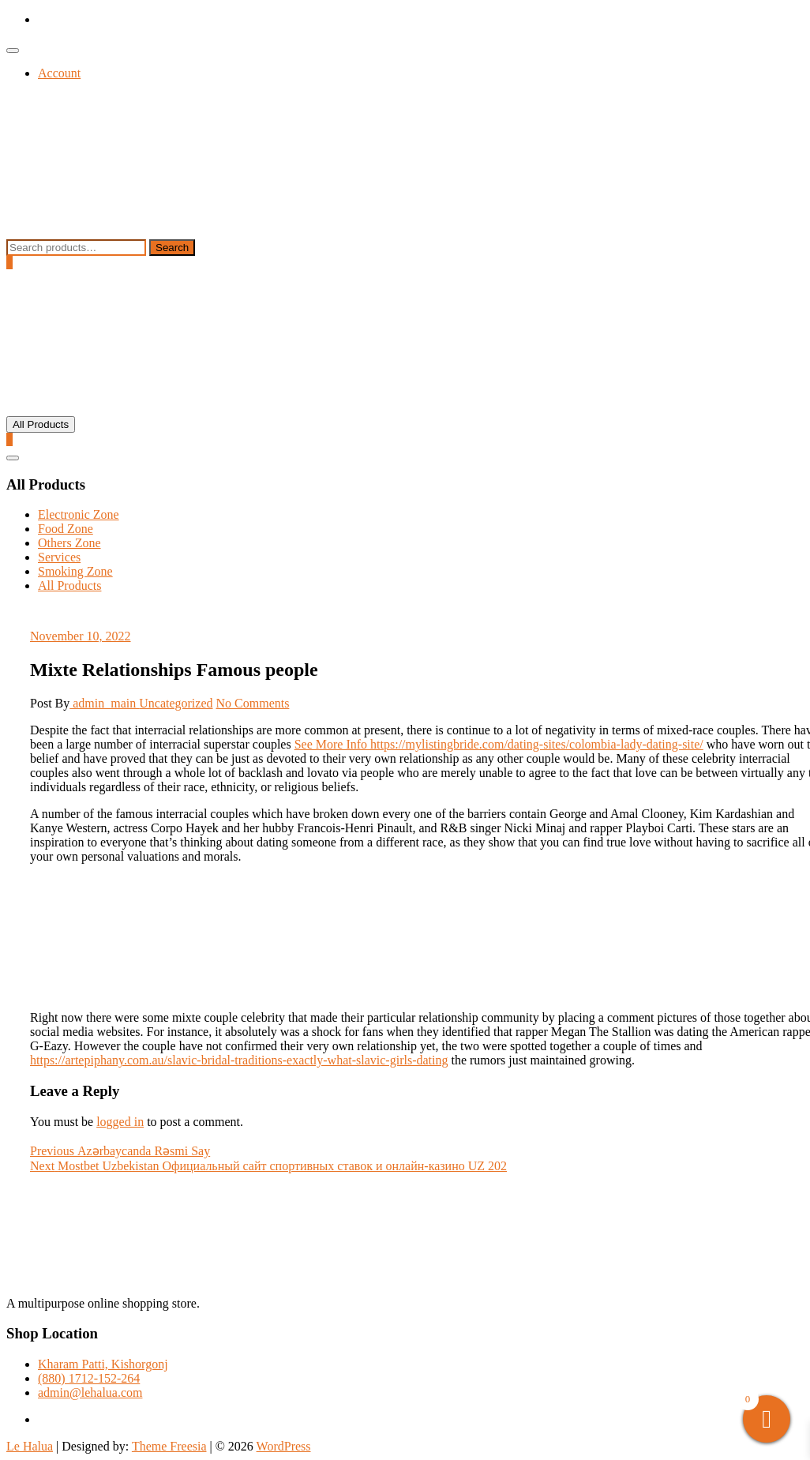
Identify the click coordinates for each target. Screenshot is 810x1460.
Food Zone (65, 528)
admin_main (104, 703)
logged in (120, 1121)
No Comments (253, 703)
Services (59, 557)
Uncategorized (175, 703)
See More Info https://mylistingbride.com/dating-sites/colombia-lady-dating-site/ (498, 744)
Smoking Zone (75, 571)
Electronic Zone (78, 514)
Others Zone (69, 543)
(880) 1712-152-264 (89, 1378)
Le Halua (29, 1446)
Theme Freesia (169, 1446)
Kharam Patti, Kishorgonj (103, 1364)
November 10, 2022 (80, 636)
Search (172, 247)
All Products (69, 585)
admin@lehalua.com (90, 1392)
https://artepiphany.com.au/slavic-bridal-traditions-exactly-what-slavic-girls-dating (239, 1060)
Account (59, 73)
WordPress (284, 1446)
